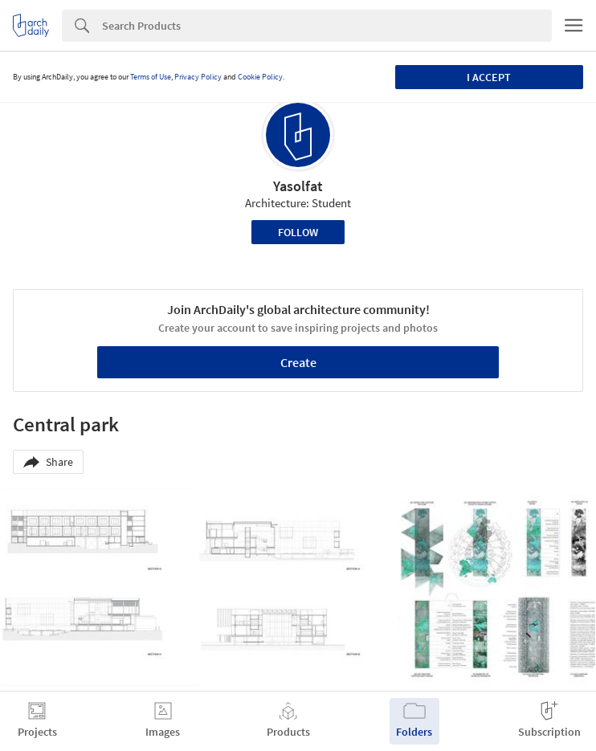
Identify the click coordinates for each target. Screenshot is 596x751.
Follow (298, 232)
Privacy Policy (198, 76)
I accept (489, 77)
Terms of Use (150, 76)
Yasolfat (298, 186)
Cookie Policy (260, 76)
